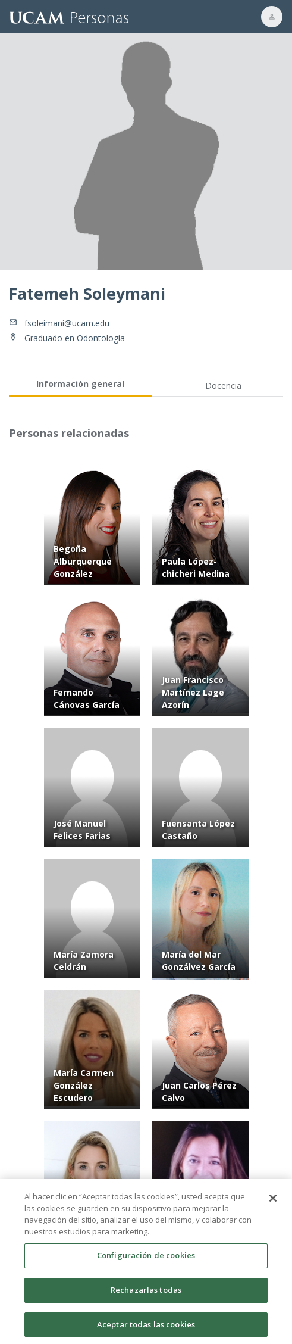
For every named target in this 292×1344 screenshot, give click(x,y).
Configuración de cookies (146, 1259)
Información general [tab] (80, 383)
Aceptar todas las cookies (146, 1328)
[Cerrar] (273, 1202)
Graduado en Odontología (74, 338)
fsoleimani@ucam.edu (66, 323)
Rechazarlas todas (146, 1293)
